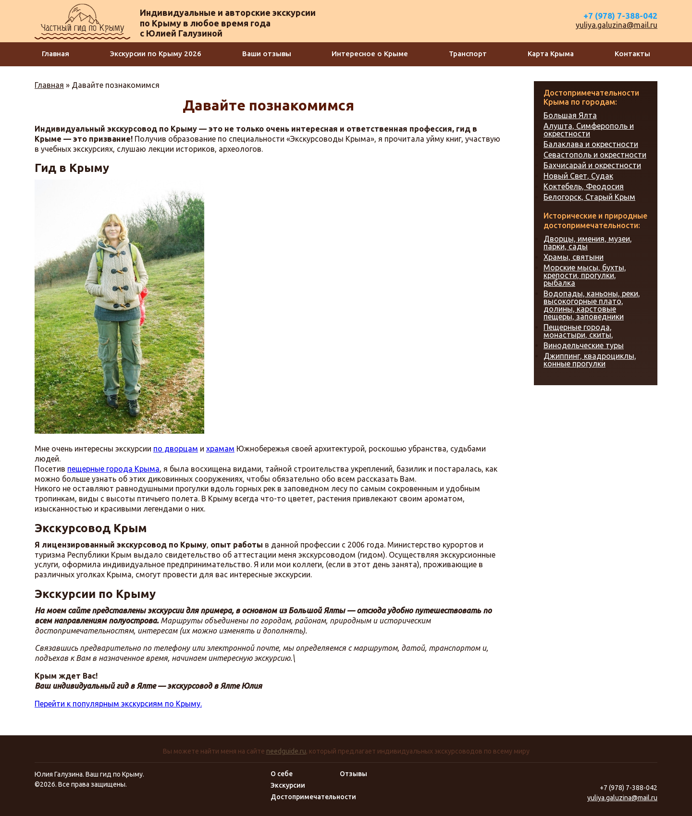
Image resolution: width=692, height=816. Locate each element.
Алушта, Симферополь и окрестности (589, 130)
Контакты (632, 53)
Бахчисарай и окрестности (592, 165)
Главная (55, 53)
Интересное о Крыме (370, 53)
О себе (282, 774)
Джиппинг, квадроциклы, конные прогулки (590, 360)
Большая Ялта (570, 115)
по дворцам (175, 448)
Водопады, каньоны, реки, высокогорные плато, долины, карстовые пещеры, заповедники (592, 305)
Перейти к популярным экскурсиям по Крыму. (118, 703)
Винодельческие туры (584, 345)
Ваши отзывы (266, 53)
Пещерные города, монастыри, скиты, (578, 331)
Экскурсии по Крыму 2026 (155, 53)
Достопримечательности (313, 797)
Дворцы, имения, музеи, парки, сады (588, 242)
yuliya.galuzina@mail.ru (616, 25)
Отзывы (353, 774)
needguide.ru (286, 751)
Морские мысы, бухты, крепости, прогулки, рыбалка (585, 275)
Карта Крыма (551, 53)
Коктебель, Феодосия (584, 186)
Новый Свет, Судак (578, 175)
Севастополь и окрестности (595, 154)
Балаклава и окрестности (591, 144)
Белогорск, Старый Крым (589, 197)
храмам (220, 448)
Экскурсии (288, 785)
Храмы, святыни (574, 257)
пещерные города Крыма (113, 468)
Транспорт (468, 53)
